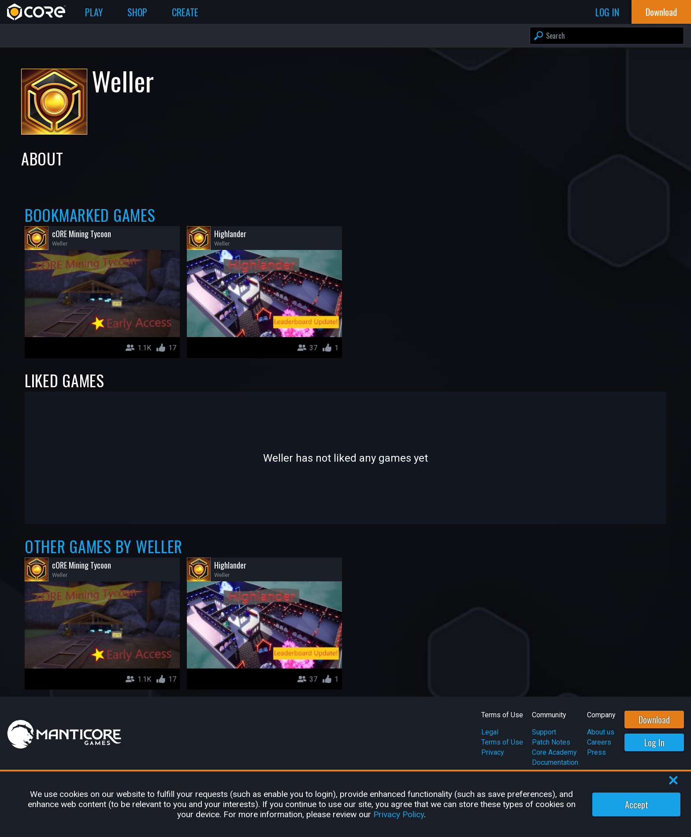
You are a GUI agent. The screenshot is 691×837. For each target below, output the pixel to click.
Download (654, 719)
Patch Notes (551, 742)
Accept (636, 804)
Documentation (555, 762)
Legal (489, 732)
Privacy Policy (398, 814)
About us (600, 732)
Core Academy (554, 752)
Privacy (492, 752)
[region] (345, 804)
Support (544, 732)
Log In (654, 742)
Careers (599, 742)
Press (596, 752)
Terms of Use (502, 742)
